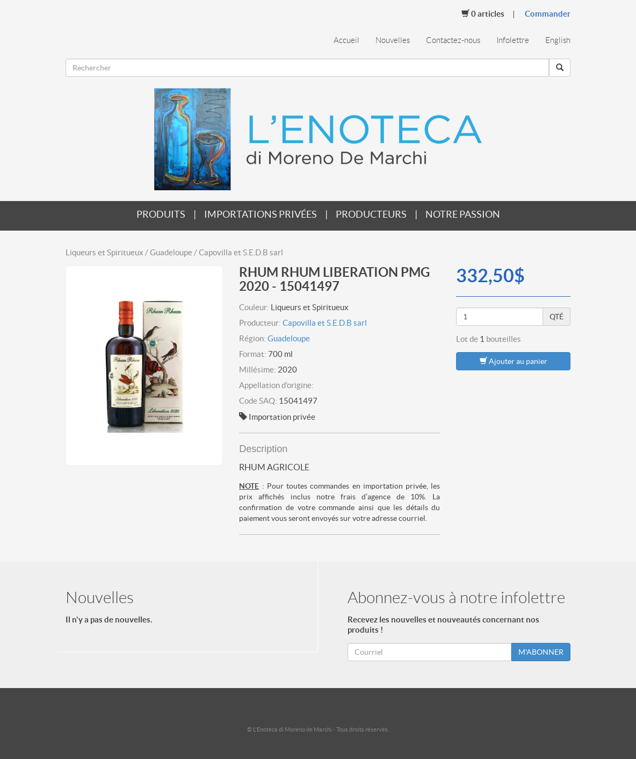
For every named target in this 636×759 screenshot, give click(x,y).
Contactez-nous (453, 40)
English (557, 40)
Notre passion (462, 214)
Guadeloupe (289, 338)
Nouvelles (392, 40)
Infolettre (512, 40)
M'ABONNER (540, 652)
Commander (547, 13)
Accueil (346, 40)
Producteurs (371, 214)
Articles (482, 13)
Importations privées (260, 214)
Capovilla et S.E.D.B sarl (325, 322)
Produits (160, 214)
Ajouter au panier (513, 361)
